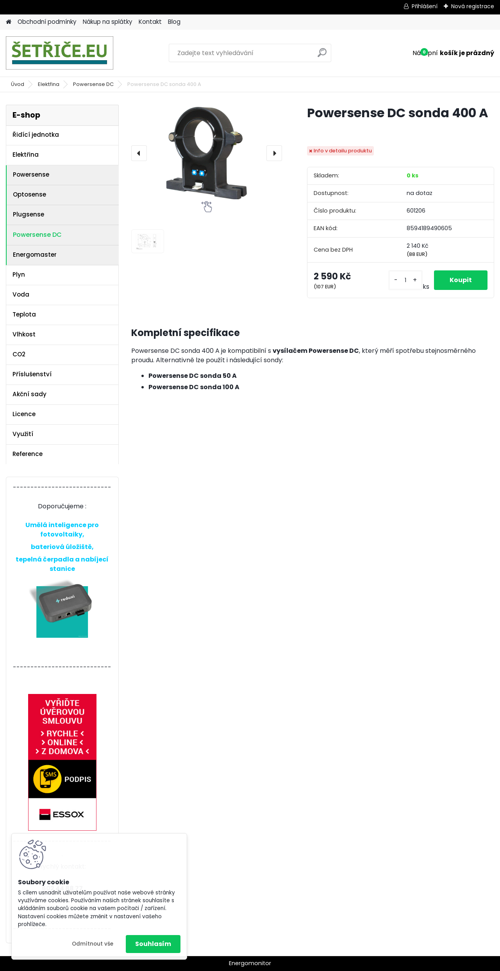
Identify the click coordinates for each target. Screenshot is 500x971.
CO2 (18, 354)
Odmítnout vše (92, 944)
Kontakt (150, 22)
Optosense (29, 194)
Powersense (31, 174)
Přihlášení (425, 6)
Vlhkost (24, 334)
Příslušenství (32, 374)
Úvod (17, 84)
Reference (27, 454)
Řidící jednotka (35, 135)
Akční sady (29, 394)
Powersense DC (93, 84)
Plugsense (28, 214)
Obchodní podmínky (47, 22)
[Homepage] (8, 22)
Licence (24, 414)
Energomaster (35, 254)
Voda (20, 294)
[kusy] (405, 280)
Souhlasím (153, 943)
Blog (174, 22)
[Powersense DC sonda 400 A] (206, 153)
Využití (22, 434)
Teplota (24, 314)
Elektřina (48, 84)
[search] (322, 55)
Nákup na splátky (107, 22)
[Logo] (59, 53)
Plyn (18, 274)
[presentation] (139, 153)
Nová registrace (472, 6)
